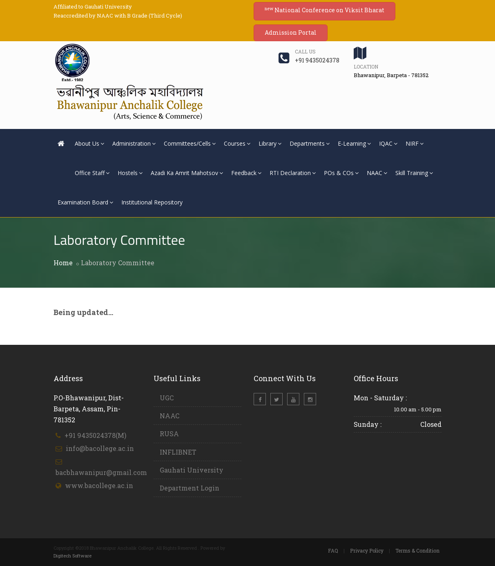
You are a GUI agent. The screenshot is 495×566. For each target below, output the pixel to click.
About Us (89, 143)
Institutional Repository (152, 202)
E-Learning (354, 143)
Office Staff (92, 173)
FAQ (333, 550)
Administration (134, 143)
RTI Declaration (293, 173)
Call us (305, 51)
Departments (310, 143)
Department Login (189, 488)
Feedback (246, 173)
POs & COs (341, 173)
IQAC (388, 143)
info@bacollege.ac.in (100, 448)
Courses (237, 143)
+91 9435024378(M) (95, 435)
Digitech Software (72, 556)
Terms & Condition (417, 550)
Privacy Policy (367, 550)
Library (270, 143)
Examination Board (85, 202)
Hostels (130, 173)
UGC (167, 397)
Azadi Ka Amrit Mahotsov (187, 173)
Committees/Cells (190, 143)
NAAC (377, 173)
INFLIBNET (178, 452)
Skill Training (414, 173)
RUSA (169, 433)
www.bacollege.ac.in (99, 485)
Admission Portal (291, 32)
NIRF (415, 143)
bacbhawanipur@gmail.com (101, 472)
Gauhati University (191, 470)
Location (366, 66)
